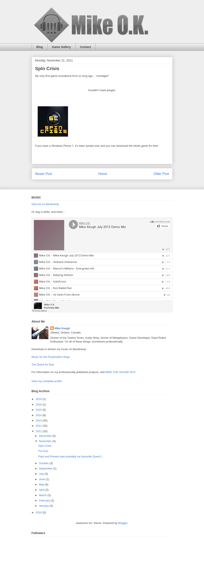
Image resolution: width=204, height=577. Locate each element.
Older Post (161, 174)
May (42, 484)
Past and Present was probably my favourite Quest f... (71, 456)
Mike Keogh (62, 328)
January (44, 505)
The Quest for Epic (43, 364)
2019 (39, 399)
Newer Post (43, 174)
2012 (39, 425)
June (42, 479)
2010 (39, 512)
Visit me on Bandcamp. (46, 204)
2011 (39, 431)
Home (102, 174)
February (45, 500)
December (45, 435)
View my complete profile (47, 381)
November (45, 441)
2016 (39, 404)
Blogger (122, 523)
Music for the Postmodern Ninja (51, 356)
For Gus (43, 451)
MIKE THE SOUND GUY (120, 372)
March (43, 495)
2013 (39, 420)
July (42, 473)
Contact (85, 47)
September (46, 468)
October (44, 463)
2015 (39, 409)
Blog (39, 47)
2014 (39, 415)
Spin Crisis (44, 445)
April (42, 489)
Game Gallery (61, 47)
